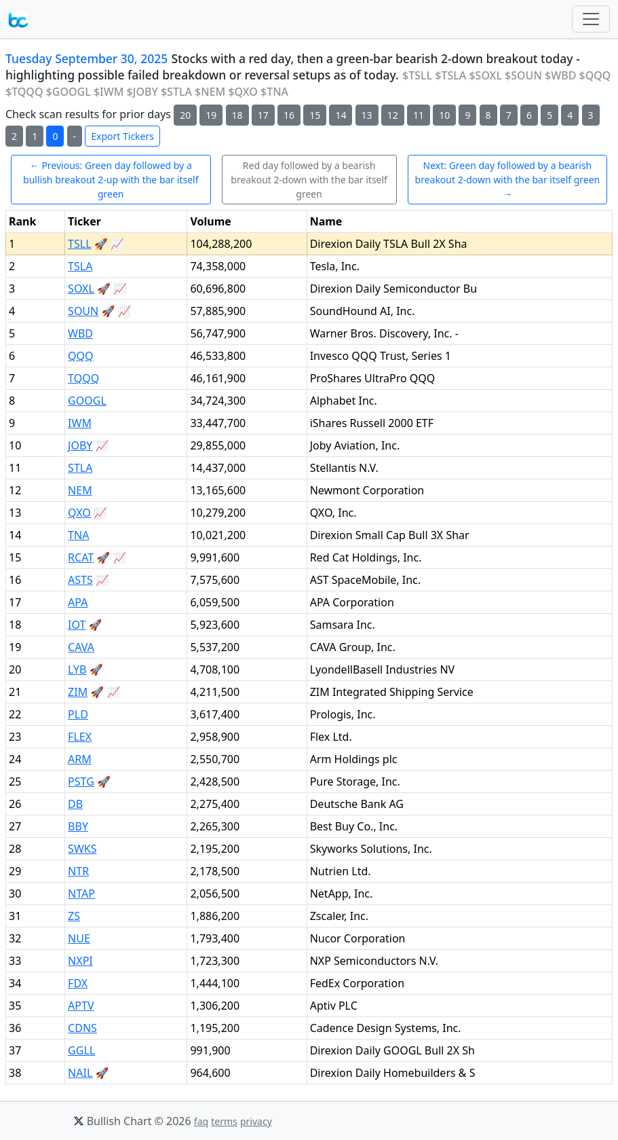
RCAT (81, 557)
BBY (78, 826)
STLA (80, 467)
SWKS (82, 848)
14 (340, 115)
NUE (79, 938)
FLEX (80, 736)
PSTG (81, 781)
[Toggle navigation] (591, 19)
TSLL (79, 243)
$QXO (242, 91)
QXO (79, 512)
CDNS (82, 1028)
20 (185, 115)
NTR (78, 871)
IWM (80, 423)
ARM (80, 759)
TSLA (80, 266)
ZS (74, 915)
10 (444, 115)
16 (289, 115)
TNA (78, 535)
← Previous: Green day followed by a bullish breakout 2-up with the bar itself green (110, 179)
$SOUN (523, 75)
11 (418, 115)
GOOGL (87, 400)
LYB (77, 669)
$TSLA (450, 75)
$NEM (210, 91)
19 (211, 115)
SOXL (81, 288)
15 (314, 115)
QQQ (81, 355)
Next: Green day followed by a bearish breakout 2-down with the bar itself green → (507, 179)
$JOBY (142, 91)
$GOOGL (68, 91)
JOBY (80, 445)
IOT (76, 624)
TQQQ (83, 378)
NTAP (81, 893)
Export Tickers (122, 136)
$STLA (176, 91)
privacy (256, 1121)
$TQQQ (24, 91)
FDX (78, 983)
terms (224, 1121)
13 (367, 115)
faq (201, 1121)
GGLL (81, 1050)
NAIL (80, 1072)
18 (237, 115)
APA (78, 602)
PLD (78, 714)
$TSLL (417, 75)
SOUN (83, 311)
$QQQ (595, 75)
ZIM (78, 691)
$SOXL (485, 75)
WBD (80, 333)
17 (263, 115)
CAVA (81, 647)
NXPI (80, 960)
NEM (80, 490)
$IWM (109, 91)
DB (75, 803)
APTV (81, 1005)
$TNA (274, 91)
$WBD (560, 75)
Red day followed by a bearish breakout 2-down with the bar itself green (309, 179)
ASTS (80, 579)
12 (392, 115)
